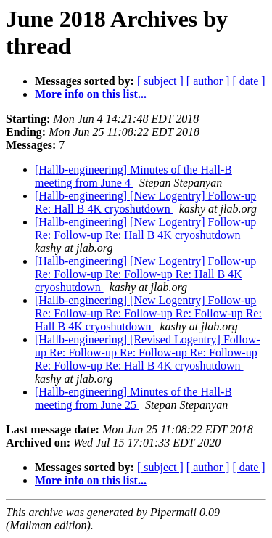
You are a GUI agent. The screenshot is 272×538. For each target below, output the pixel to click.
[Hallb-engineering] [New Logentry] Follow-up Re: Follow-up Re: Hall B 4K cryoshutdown (145, 228)
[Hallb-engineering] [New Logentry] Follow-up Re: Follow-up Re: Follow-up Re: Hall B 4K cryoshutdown (145, 274)
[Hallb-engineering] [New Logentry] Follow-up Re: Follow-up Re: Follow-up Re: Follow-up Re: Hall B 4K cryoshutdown (148, 313)
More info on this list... (91, 94)
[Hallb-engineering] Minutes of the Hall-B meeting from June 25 (133, 398)
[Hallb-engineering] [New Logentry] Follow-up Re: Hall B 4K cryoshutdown (145, 202)
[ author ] (208, 81)
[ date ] (248, 81)
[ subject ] (160, 81)
